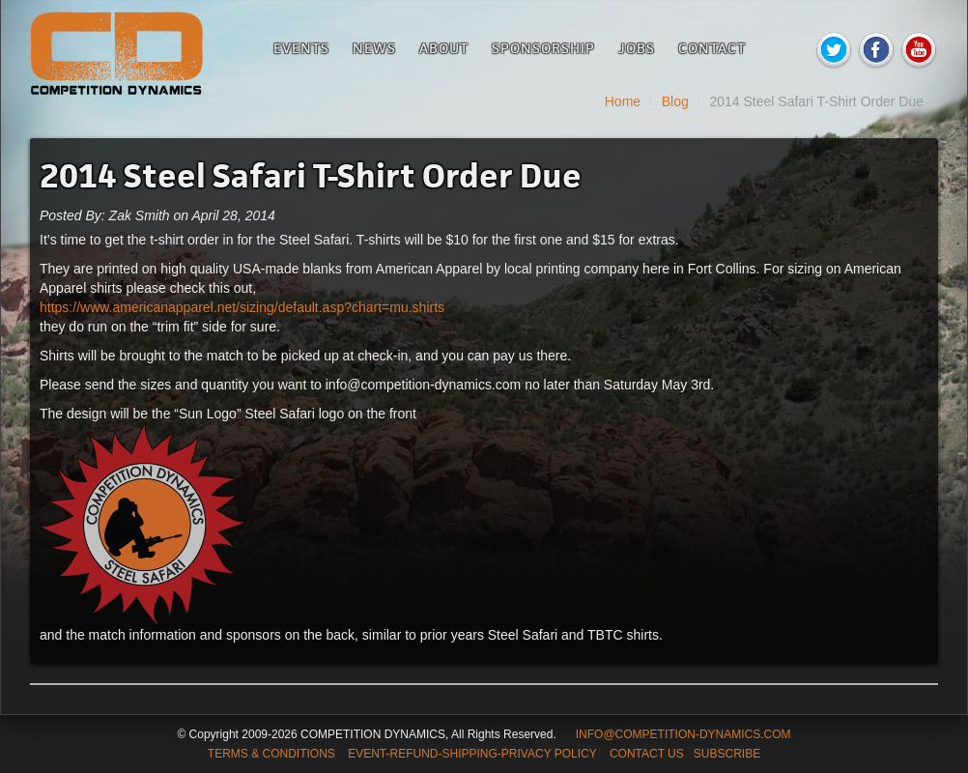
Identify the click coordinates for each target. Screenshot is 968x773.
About (444, 48)
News (374, 48)
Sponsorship (543, 48)
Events (301, 48)
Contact (712, 48)
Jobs (636, 48)
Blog (675, 101)
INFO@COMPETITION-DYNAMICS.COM (683, 734)
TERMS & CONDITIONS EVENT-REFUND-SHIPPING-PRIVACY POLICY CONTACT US (446, 753)
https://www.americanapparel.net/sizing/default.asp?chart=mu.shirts (242, 307)
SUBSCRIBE (727, 753)
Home (623, 101)
